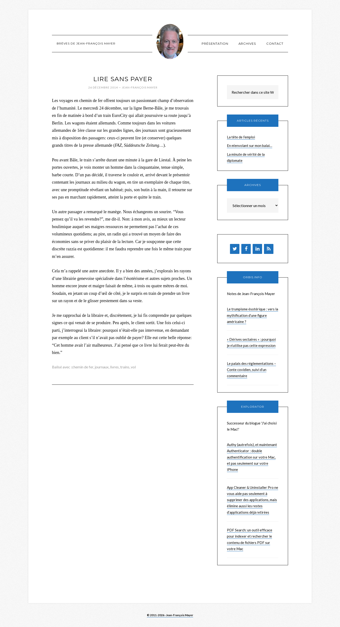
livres (114, 367)
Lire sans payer (122, 79)
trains (124, 367)
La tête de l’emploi (241, 137)
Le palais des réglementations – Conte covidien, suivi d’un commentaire (251, 369)
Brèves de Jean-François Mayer (170, 41)
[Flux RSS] (268, 249)
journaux (102, 367)
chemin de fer (82, 367)
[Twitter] (234, 249)
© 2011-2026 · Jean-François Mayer (170, 615)
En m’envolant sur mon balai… (249, 145)
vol (133, 367)
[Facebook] (246, 249)
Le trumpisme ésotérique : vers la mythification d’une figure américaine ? (252, 315)
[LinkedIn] (257, 249)
